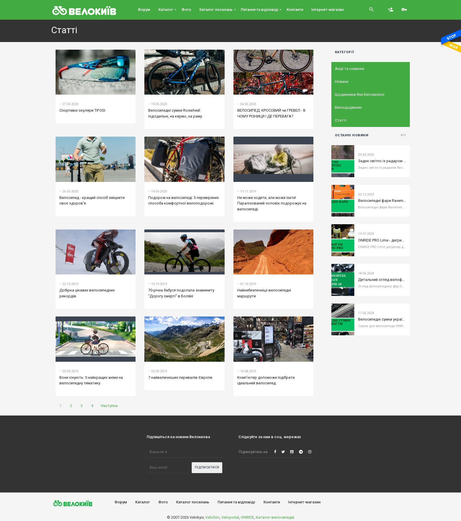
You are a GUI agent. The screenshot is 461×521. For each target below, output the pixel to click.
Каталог (142, 502)
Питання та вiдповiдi (236, 502)
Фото (163, 502)
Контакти (271, 502)
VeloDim (212, 517)
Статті (340, 120)
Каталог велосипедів (275, 517)
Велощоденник (348, 107)
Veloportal (230, 517)
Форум (120, 502)
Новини (341, 81)
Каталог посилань (192, 502)
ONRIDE (247, 517)
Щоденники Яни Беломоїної (359, 94)
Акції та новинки (349, 68)
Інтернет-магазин (304, 502)
